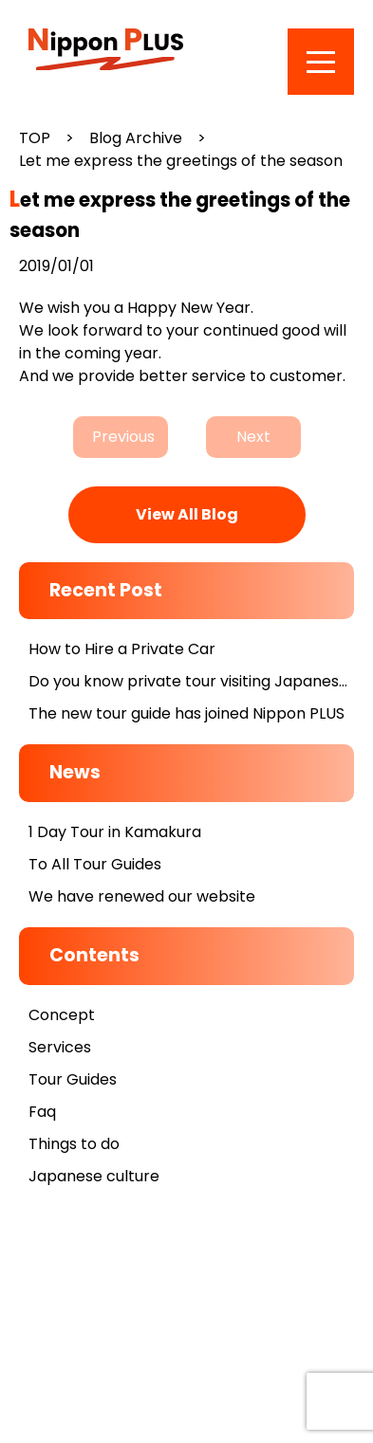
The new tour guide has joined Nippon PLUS (186, 713)
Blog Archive (135, 138)
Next (253, 437)
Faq (42, 1112)
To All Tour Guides (94, 864)
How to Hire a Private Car (121, 649)
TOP (34, 138)
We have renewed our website (141, 896)
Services (59, 1047)
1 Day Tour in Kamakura (114, 832)
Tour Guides (72, 1079)
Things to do (74, 1144)
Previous (123, 437)
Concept (61, 1015)
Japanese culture (93, 1176)
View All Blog (187, 514)
